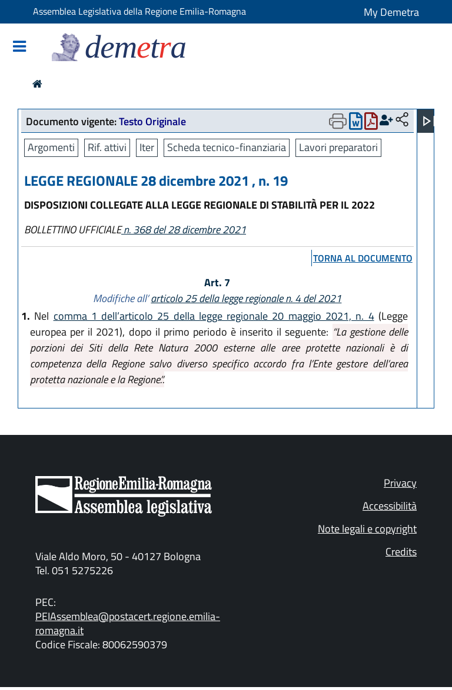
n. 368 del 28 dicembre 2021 (183, 229)
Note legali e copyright (367, 529)
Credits (401, 552)
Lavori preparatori (338, 147)
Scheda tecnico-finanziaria (226, 147)
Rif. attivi (107, 147)
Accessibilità (390, 506)
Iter (146, 147)
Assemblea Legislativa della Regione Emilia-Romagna (139, 11)
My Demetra (391, 12)
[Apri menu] (429, 121)
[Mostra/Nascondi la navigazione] (19, 47)
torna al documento (363, 258)
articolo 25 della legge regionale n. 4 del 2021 (246, 298)
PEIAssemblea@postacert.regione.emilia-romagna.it (127, 623)
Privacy (400, 483)
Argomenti (51, 147)
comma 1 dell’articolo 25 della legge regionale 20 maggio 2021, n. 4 (214, 316)
